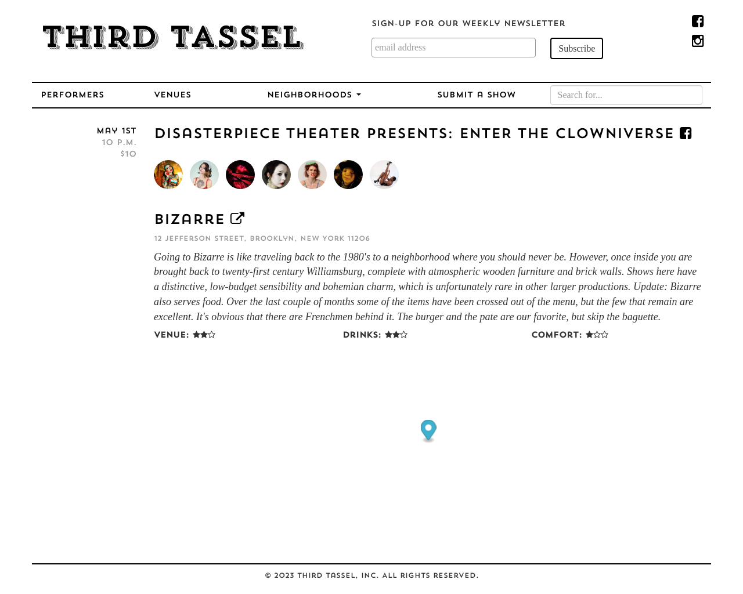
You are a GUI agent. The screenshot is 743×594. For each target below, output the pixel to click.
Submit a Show (476, 95)
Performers (72, 95)
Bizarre (189, 220)
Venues (172, 95)
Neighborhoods (314, 95)
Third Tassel (171, 39)
